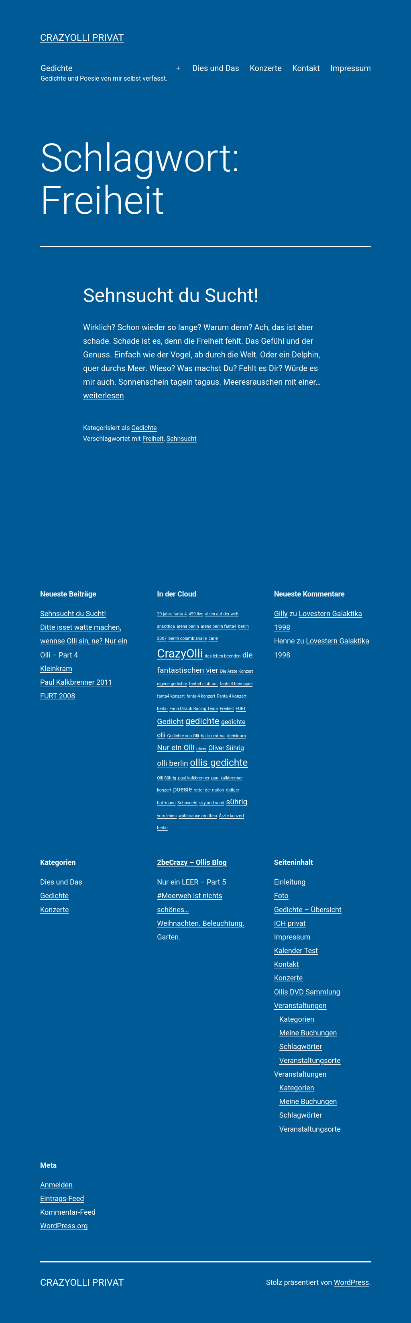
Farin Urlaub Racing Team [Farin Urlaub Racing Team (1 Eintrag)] (193, 708)
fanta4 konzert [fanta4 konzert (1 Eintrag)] (171, 696)
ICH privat (290, 923)
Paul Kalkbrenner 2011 (76, 682)
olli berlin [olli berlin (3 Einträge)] (172, 763)
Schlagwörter (300, 1046)
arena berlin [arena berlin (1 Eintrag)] (188, 626)
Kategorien (296, 1019)
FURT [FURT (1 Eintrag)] (241, 708)
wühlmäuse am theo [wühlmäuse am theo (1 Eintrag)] (198, 815)
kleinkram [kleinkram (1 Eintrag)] (236, 736)
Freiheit (153, 438)
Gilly (281, 613)
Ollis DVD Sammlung (307, 992)
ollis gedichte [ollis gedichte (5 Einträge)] (219, 762)
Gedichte (104, 73)
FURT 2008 (57, 696)
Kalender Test (296, 950)
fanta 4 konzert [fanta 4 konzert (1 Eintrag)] (201, 696)
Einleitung (290, 882)
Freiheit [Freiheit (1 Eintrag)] (227, 708)
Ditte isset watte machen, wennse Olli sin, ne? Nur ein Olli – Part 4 (84, 641)
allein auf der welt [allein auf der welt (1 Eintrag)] (221, 614)
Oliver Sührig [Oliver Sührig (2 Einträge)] (226, 748)
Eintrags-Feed (62, 1198)
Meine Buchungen (308, 1033)
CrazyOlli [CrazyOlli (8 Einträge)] (180, 653)
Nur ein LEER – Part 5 (191, 882)
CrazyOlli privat (82, 37)
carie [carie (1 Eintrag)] (213, 638)
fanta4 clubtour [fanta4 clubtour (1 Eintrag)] (203, 683)
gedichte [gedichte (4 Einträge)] (202, 721)
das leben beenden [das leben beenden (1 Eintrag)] (222, 656)
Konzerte (266, 68)
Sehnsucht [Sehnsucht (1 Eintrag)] (187, 803)
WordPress (351, 1282)
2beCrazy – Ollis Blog (192, 862)
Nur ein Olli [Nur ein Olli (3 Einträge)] (175, 747)
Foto (281, 895)
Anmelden (56, 1185)
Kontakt (306, 68)
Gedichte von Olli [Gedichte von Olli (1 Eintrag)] (183, 736)
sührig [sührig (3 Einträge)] (236, 801)
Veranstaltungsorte (310, 1060)
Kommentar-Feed (68, 1212)
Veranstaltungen (300, 1005)
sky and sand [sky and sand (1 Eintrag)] (211, 803)
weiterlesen (103, 395)
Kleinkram (56, 668)
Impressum (350, 68)
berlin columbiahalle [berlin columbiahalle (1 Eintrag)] (188, 638)
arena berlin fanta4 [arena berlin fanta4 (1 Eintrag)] (218, 626)
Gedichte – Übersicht (308, 909)
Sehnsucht (182, 438)
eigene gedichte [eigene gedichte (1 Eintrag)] (172, 683)
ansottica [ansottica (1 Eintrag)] (166, 626)
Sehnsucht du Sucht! (170, 295)
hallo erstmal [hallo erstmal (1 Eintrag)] (213, 736)
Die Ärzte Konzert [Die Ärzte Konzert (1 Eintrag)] (236, 671)
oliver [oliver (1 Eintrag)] (201, 748)
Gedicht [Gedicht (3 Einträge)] (170, 721)
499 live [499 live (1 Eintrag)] (196, 614)
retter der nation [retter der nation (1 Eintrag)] (209, 790)
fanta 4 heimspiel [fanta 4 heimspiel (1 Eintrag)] (236, 683)
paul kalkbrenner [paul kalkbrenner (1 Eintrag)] (194, 778)
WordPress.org (64, 1226)
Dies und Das (215, 68)
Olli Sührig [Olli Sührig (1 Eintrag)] (166, 778)
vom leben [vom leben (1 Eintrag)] (167, 815)
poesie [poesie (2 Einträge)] (182, 789)
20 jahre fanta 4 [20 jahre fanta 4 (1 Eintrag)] (172, 614)
